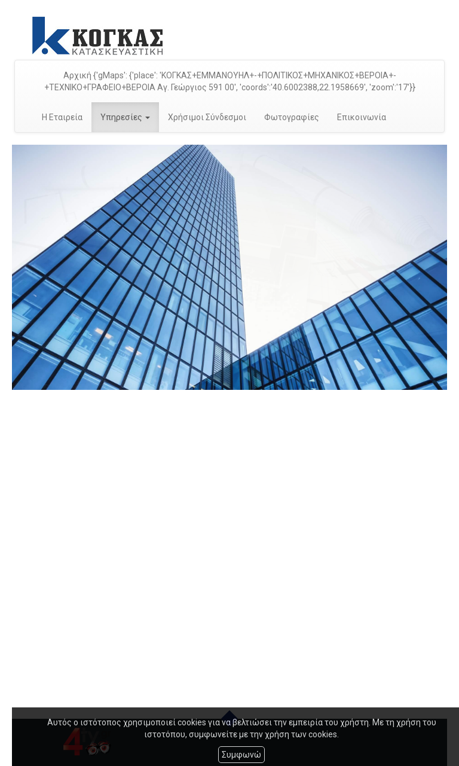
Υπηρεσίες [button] (125, 117)
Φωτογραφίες (291, 117)
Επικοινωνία (361, 117)
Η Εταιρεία (62, 117)
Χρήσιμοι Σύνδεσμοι (207, 117)
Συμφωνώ (241, 754)
